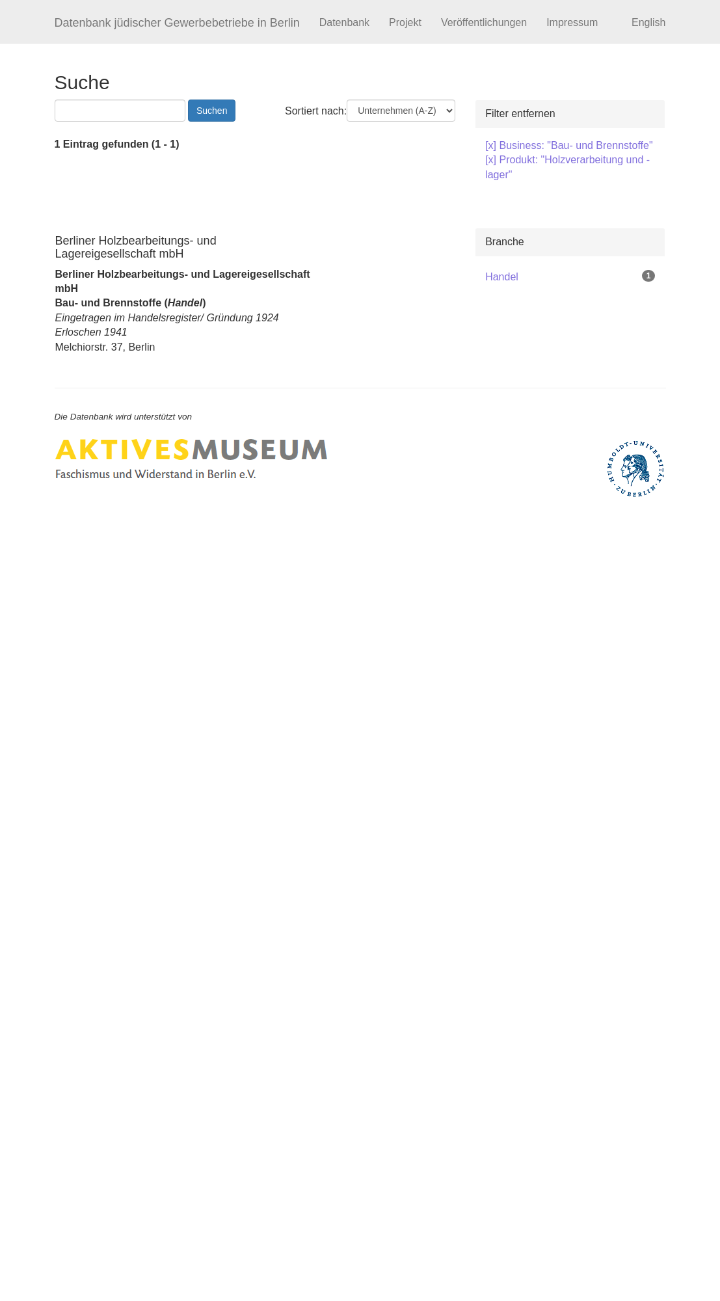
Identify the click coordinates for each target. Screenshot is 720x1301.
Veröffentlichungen (484, 22)
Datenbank (344, 22)
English (648, 22)
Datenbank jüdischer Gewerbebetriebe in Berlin (177, 22)
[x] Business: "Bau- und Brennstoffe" (568, 145)
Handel (501, 276)
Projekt (405, 22)
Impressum (572, 22)
